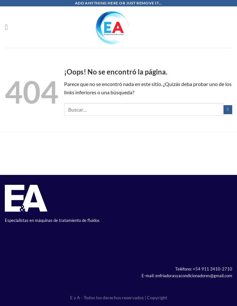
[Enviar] (228, 109)
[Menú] (8, 27)
